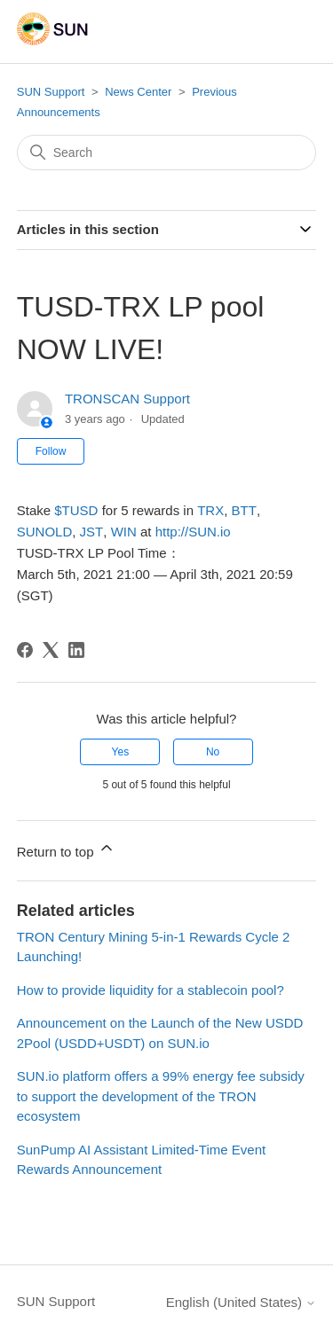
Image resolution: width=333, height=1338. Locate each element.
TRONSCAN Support (127, 398)
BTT (244, 510)
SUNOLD (45, 531)
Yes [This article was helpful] (121, 752)
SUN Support (51, 91)
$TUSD (76, 510)
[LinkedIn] (76, 650)
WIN (124, 531)
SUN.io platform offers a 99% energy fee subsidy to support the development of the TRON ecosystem (161, 1095)
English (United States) (241, 1302)
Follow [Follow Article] (51, 451)
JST (92, 531)
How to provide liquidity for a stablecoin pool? (150, 990)
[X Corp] (51, 650)
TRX (210, 510)
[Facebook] (25, 650)
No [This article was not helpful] (212, 752)
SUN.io (193, 531)
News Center (138, 91)
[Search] (167, 152)
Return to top (66, 849)
